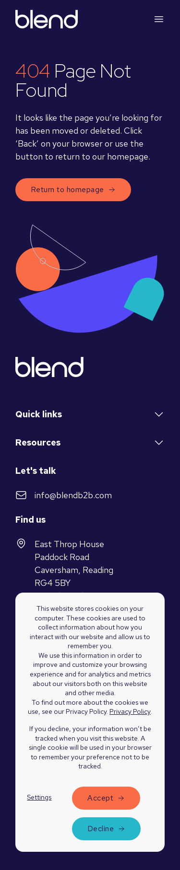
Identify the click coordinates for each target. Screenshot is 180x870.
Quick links (90, 414)
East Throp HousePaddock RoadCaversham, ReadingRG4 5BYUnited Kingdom (64, 569)
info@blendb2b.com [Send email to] (63, 495)
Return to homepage (73, 189)
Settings (39, 797)
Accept (100, 798)
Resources (90, 442)
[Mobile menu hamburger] (159, 19)
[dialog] (90, 731)
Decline (100, 829)
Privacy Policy (130, 711)
